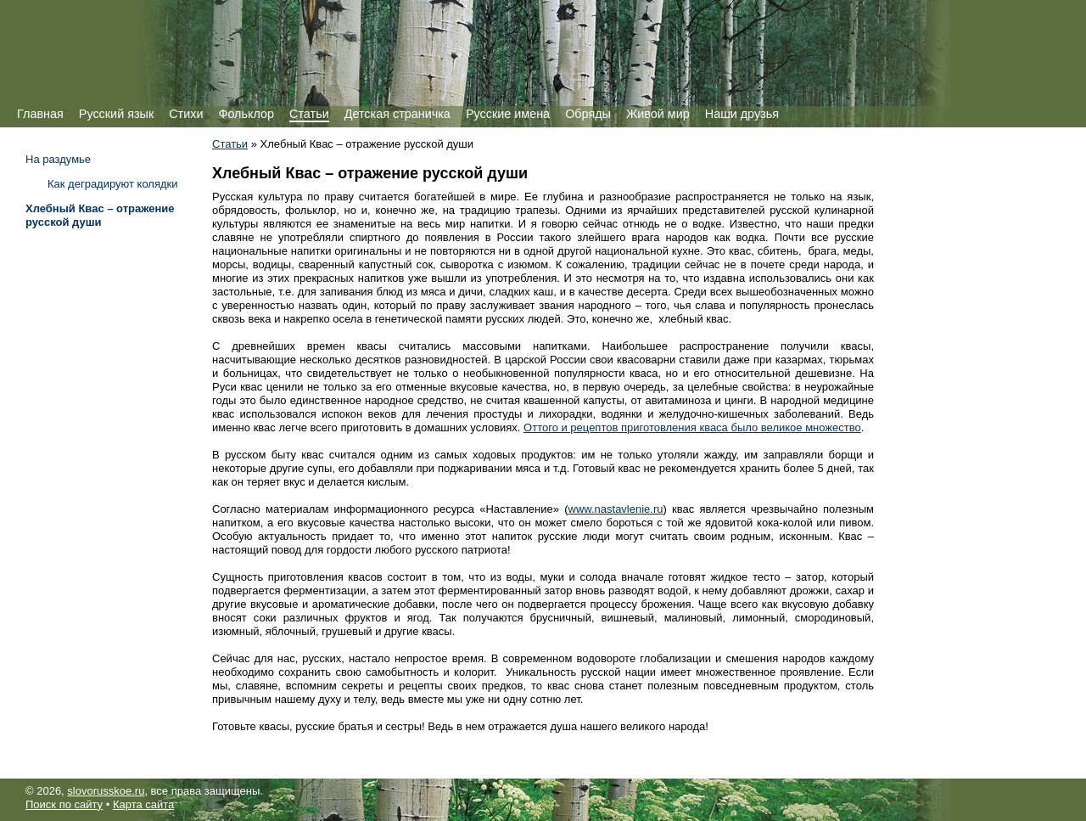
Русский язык (116, 114)
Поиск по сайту (64, 804)
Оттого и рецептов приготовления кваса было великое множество (692, 427)
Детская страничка (397, 114)
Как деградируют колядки (113, 183)
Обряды (588, 114)
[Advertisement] (93, 490)
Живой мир (658, 114)
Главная (40, 114)
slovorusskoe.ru (105, 790)
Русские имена (508, 114)
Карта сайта (143, 804)
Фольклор (246, 114)
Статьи (309, 114)
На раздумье (58, 159)
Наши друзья (742, 114)
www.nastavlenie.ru (615, 509)
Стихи (186, 114)
